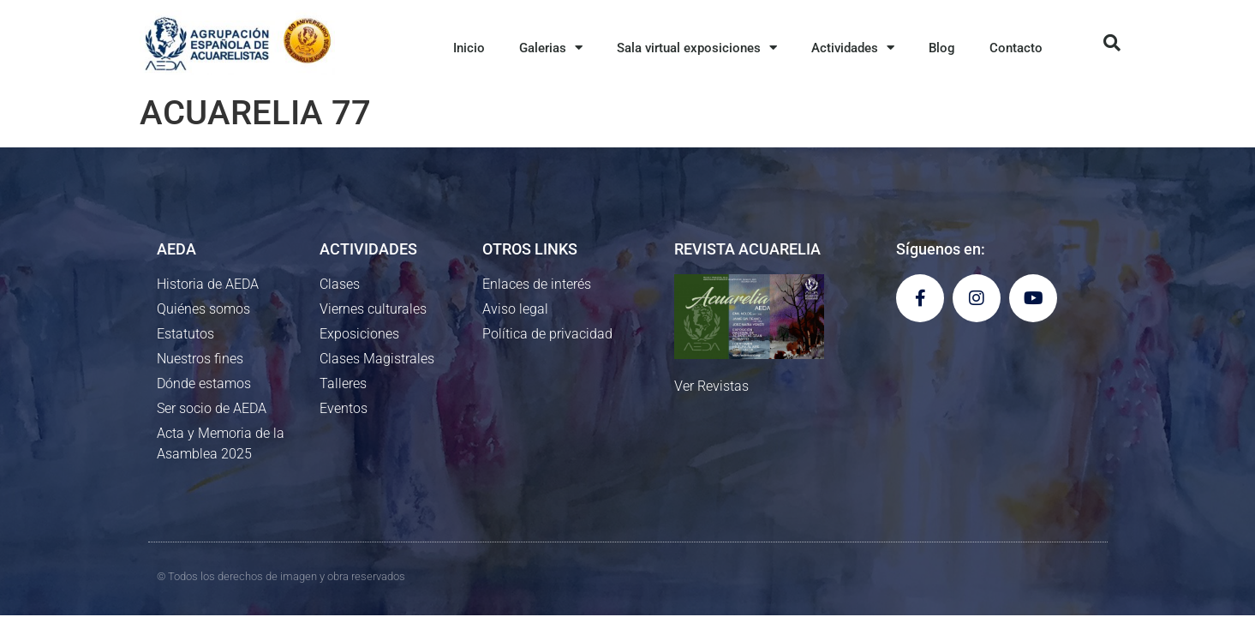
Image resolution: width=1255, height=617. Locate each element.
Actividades (852, 48)
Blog (942, 48)
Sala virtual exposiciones (697, 48)
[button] (1112, 43)
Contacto (1016, 48)
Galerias (551, 48)
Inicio (469, 48)
